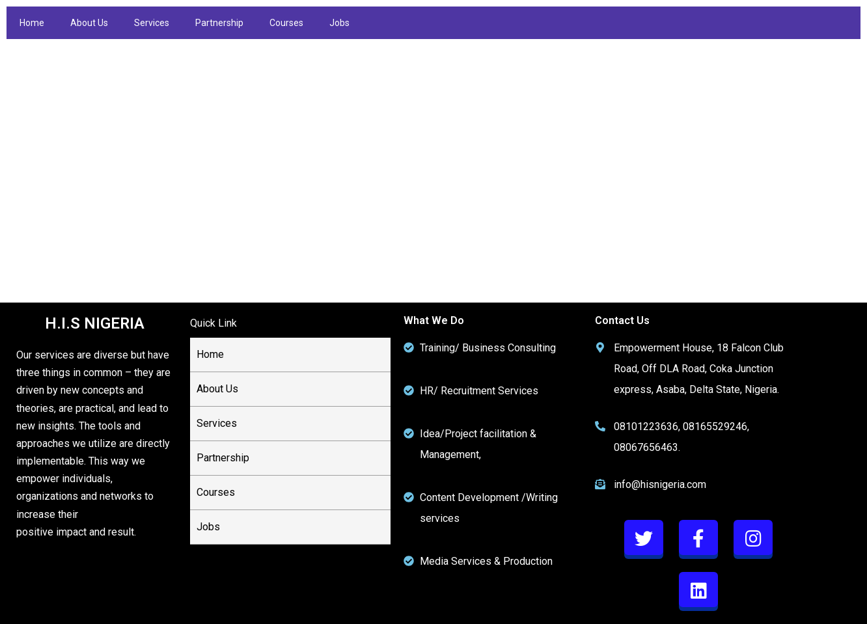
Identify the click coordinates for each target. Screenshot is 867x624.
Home (32, 23)
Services (151, 23)
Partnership (219, 23)
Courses (286, 23)
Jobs (339, 23)
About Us (89, 23)
